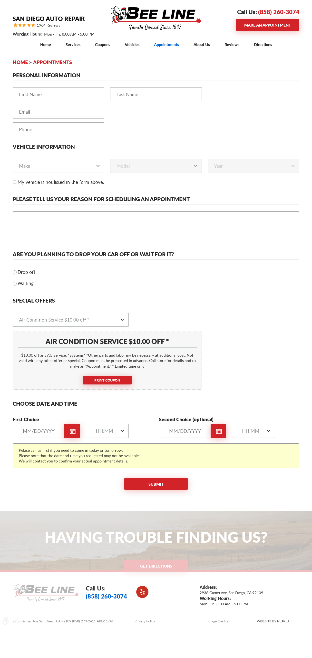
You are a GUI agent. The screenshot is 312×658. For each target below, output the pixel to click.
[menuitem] (45, 44)
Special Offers (34, 300)
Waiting (26, 283)
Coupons (102, 44)
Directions (263, 44)
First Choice (26, 419)
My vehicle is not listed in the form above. (61, 182)
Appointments (166, 44)
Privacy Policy (145, 621)
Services (73, 44)
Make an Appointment (267, 25)
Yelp (142, 592)
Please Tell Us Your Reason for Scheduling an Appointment (101, 199)
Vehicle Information (44, 146)
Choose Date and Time (45, 403)
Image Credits (218, 621)
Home (45, 44)
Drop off (26, 272)
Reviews (231, 44)
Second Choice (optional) (186, 419)
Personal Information (46, 75)
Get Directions (156, 566)
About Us (202, 44)
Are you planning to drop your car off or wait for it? (93, 254)
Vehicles (132, 44)
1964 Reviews (48, 25)
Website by (273, 621)
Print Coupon (107, 380)
